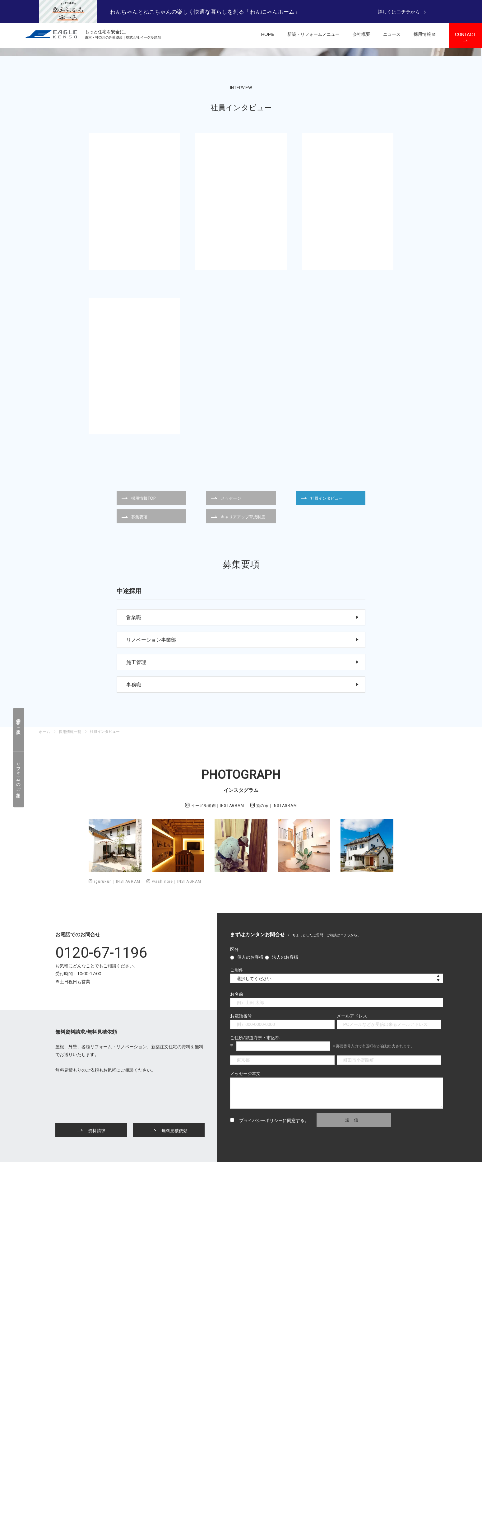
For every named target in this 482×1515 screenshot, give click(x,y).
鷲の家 (273, 960)
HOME (267, 34)
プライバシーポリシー (261, 1274)
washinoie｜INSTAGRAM (173, 1036)
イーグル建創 (214, 960)
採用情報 (425, 34)
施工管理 (242, 817)
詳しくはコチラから (399, 11)
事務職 (242, 839)
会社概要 (361, 34)
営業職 (242, 772)
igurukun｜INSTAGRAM (114, 1036)
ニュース (392, 34)
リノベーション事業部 (242, 794)
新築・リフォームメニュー (313, 34)
